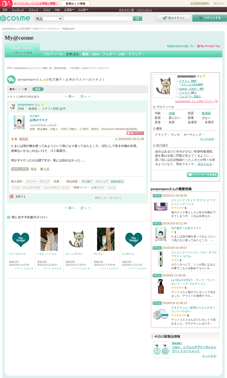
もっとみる (207, 138)
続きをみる (205, 164)
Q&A (57, 9)
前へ (71, 96)
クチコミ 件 (188, 81)
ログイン (219, 3)
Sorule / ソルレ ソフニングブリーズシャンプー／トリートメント (194, 347)
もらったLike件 (192, 84)
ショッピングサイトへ (135, 133)
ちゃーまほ (15, 253)
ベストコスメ (144, 9)
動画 (85, 54)
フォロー (108, 54)
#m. (96, 253)
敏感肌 (206, 113)
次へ (83, 96)
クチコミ (72, 54)
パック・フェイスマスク (26, 187)
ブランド (33, 9)
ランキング (18, 9)
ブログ (46, 9)
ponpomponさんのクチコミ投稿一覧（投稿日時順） (41, 68)
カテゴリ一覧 (126, 9)
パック (112, 187)
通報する (18, 196)
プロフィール (53, 54)
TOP (4, 9)
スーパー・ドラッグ (37, 181)
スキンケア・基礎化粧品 (109, 181)
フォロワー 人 (190, 96)
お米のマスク (39, 120)
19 (61, 108)
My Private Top (210, 46)
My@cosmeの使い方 (180, 46)
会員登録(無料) (199, 3)
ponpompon (26, 104)
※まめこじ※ (44, 253)
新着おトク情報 (75, 3)
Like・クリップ (130, 54)
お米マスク (98, 187)
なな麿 (126, 253)
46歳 (172, 113)
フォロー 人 (188, 92)
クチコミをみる (23, 268)
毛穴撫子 (35, 116)
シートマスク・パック (43, 124)
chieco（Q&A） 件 (191, 88)
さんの (196, 101)
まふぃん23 (72, 253)
